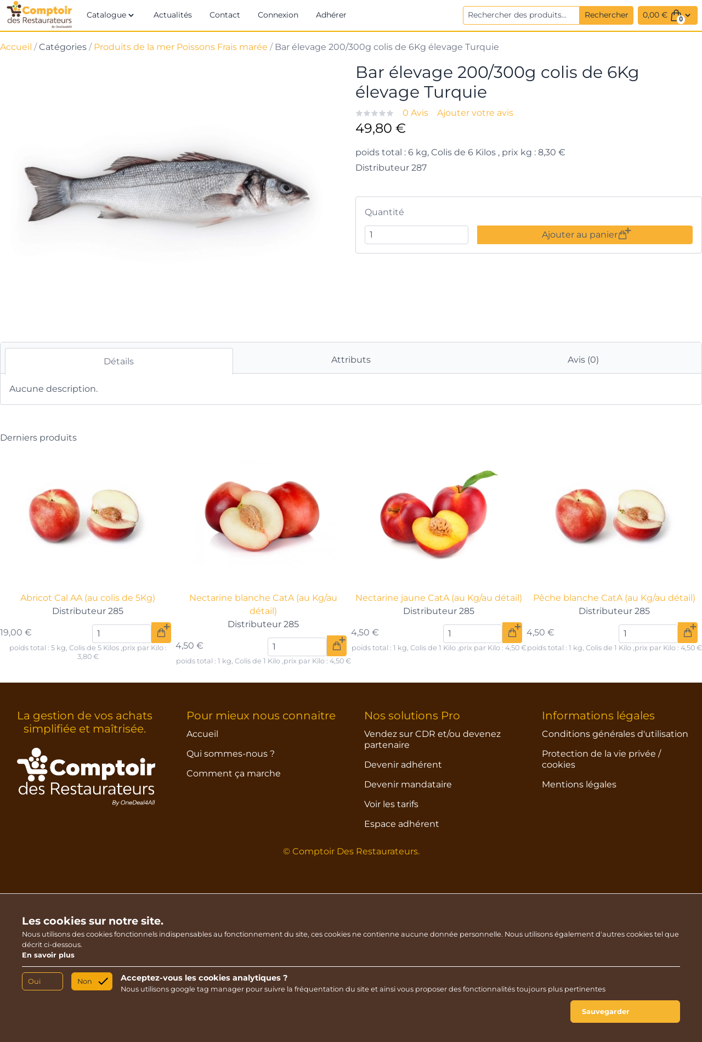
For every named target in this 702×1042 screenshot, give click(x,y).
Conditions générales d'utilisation (615, 734)
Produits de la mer (134, 47)
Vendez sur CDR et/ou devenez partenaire (432, 739)
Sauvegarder (606, 1011)
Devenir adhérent (403, 764)
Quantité (384, 212)
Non (84, 981)
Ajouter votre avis (475, 113)
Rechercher (607, 15)
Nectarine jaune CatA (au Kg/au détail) (438, 598)
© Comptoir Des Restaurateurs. (351, 851)
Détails (119, 361)
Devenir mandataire (408, 784)
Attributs (351, 359)
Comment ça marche (233, 773)
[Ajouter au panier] (161, 632)
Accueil (16, 47)
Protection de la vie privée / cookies (601, 759)
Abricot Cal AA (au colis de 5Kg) (87, 598)
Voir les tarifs (391, 804)
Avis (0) (583, 359)
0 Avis (415, 113)
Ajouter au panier (584, 234)
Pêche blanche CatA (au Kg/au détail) (614, 598)
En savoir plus (48, 955)
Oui (34, 981)
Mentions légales (579, 784)
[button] (111, 15)
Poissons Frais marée (222, 47)
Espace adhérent (401, 824)
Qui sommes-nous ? (230, 753)
